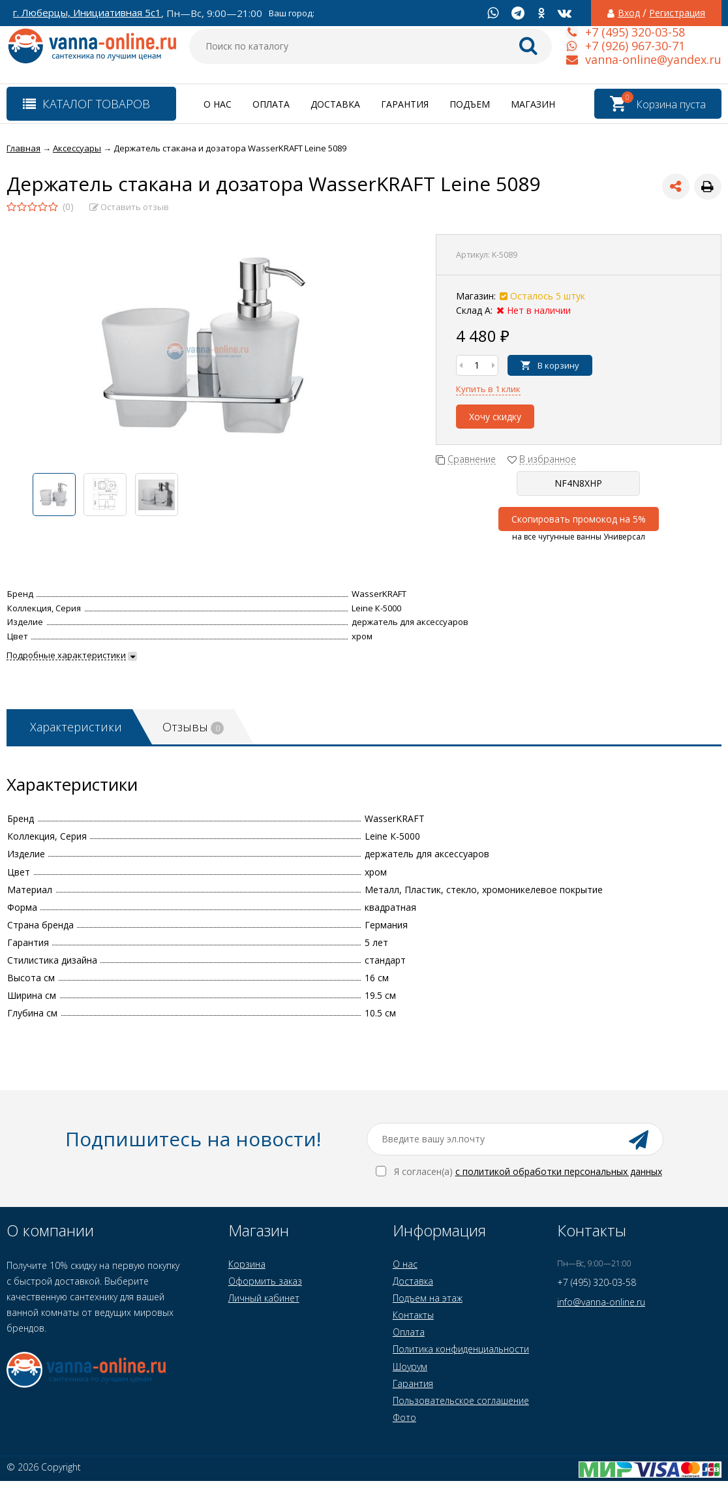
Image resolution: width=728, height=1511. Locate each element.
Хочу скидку (495, 416)
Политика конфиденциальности (461, 1349)
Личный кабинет (263, 1298)
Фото (404, 1417)
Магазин (533, 104)
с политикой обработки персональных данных (558, 1171)
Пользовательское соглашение (461, 1400)
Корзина (246, 1264)
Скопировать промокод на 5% (578, 519)
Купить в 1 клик (488, 389)
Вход (629, 13)
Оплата (271, 104)
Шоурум (410, 1366)
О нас (218, 104)
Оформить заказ (265, 1281)
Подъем (469, 104)
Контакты (413, 1315)
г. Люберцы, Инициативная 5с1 (87, 12)
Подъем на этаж (428, 1298)
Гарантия (405, 104)
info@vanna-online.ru (601, 1302)
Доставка (335, 104)
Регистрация (677, 13)
